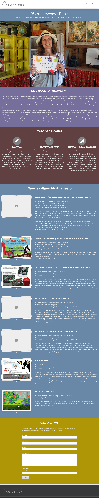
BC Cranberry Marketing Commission (84, 279)
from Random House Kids (60, 247)
